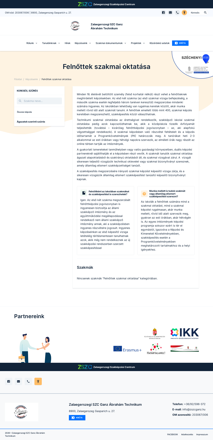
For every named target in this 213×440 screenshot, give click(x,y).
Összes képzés (24, 112)
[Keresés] (39, 101)
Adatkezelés (187, 434)
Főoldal (18, 79)
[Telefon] (28, 381)
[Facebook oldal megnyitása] (163, 12)
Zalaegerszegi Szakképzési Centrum (114, 4)
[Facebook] (8, 381)
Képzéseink (31, 79)
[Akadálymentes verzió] (184, 12)
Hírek (67, 43)
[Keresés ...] (198, 12)
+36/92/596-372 (195, 404)
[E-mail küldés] (170, 12)
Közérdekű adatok (160, 43)
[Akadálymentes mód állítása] (38, 381)
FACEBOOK (172, 434)
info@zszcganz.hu (193, 409)
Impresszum (202, 434)
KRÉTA (180, 43)
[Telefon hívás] (177, 12)
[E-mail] (18, 381)
